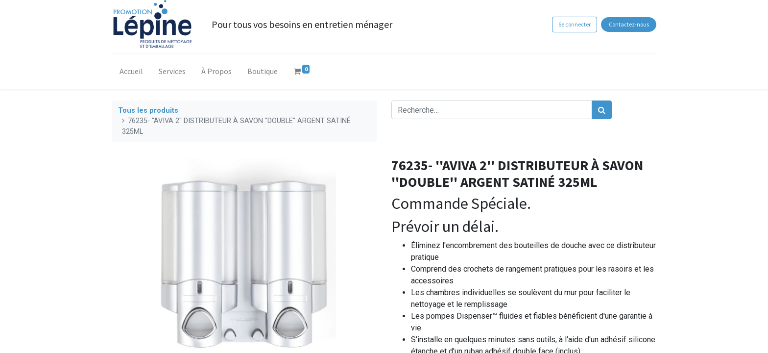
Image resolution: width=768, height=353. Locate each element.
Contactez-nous (628, 24)
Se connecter (574, 24)
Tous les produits (148, 110)
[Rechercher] (602, 110)
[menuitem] (132, 73)
